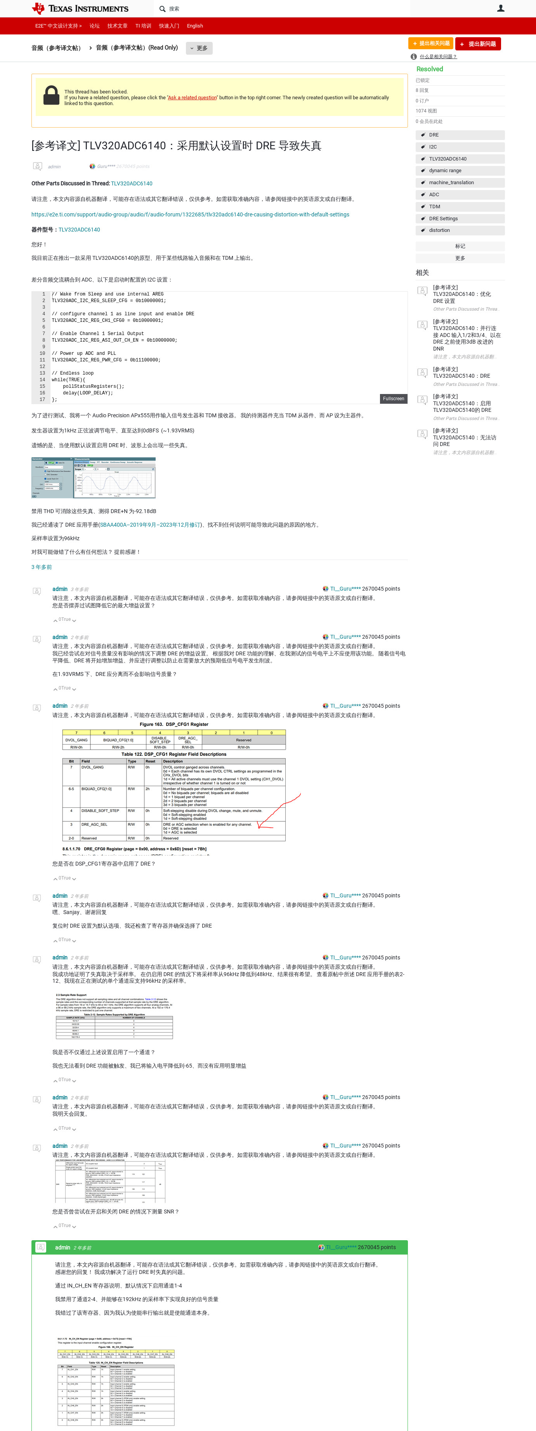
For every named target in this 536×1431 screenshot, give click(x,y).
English (195, 26)
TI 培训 (143, 26)
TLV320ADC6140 (448, 159)
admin (54, 166)
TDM (434, 206)
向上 (55, 621)
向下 (74, 621)
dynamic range (445, 170)
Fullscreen (393, 398)
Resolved (429, 69)
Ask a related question (192, 97)
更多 (202, 48)
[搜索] (282, 8)
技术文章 (118, 26)
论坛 (95, 26)
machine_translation (451, 182)
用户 (501, 8)
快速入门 (169, 26)
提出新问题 (482, 44)
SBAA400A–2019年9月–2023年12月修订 (150, 525)
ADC (434, 194)
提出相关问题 (432, 44)
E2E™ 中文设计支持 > (58, 26)
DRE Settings (443, 218)
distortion (439, 230)
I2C (433, 147)
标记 (460, 246)
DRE (434, 135)
